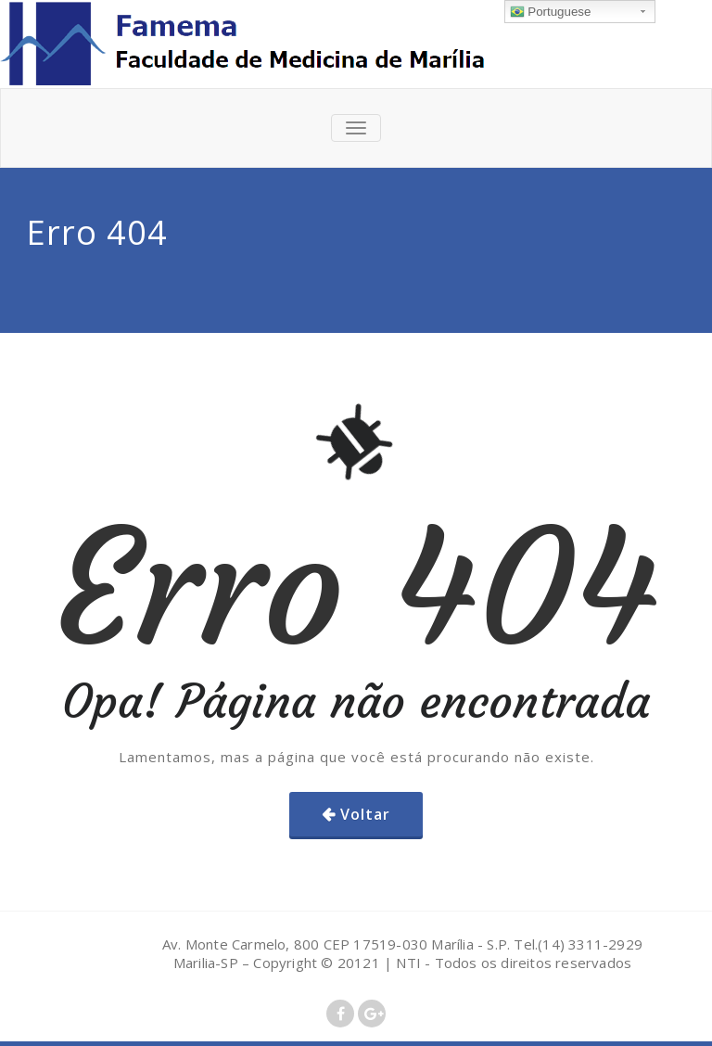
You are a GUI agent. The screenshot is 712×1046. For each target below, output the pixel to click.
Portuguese (550, 12)
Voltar (365, 814)
